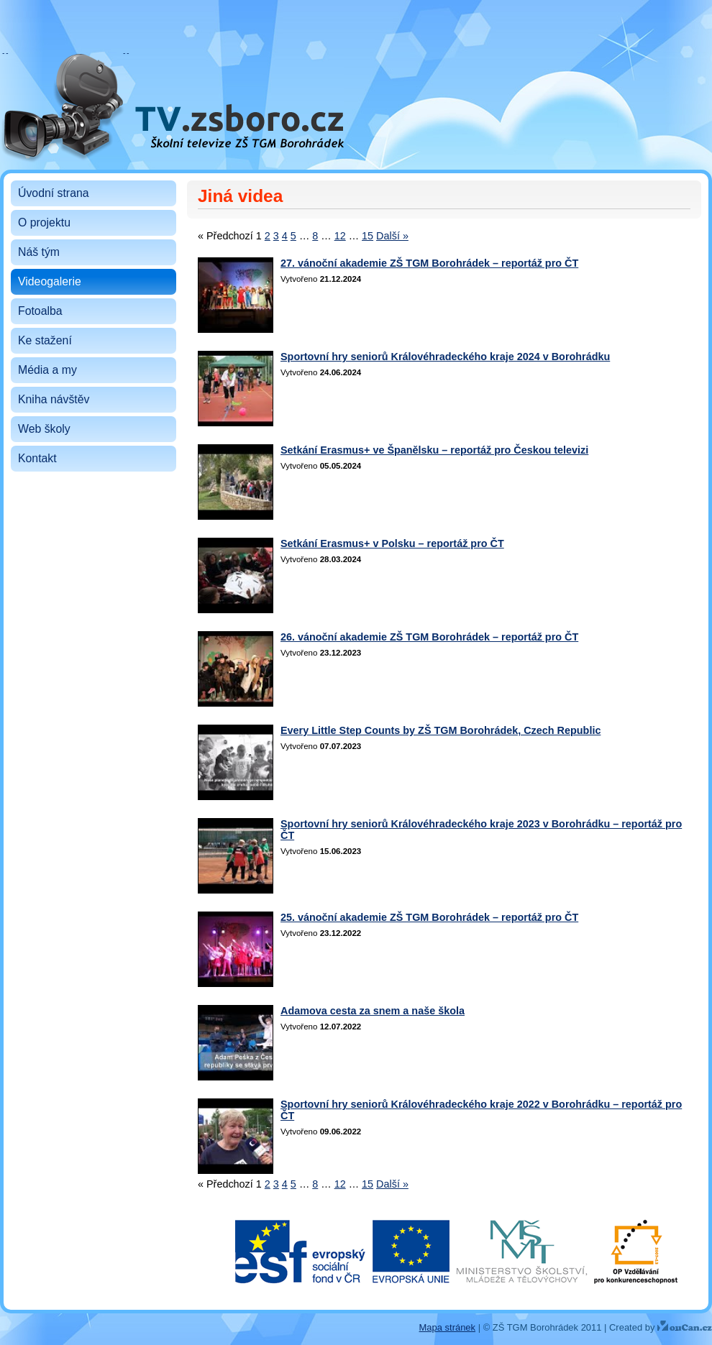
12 (340, 236)
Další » (392, 236)
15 (367, 236)
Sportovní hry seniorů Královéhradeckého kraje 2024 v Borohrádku (445, 356)
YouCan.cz (684, 1326)
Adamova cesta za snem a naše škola (372, 1010)
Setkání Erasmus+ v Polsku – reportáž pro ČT (392, 543)
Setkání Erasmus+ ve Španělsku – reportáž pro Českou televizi (434, 450)
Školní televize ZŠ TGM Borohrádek (131, 62)
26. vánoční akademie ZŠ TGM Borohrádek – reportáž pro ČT (429, 637)
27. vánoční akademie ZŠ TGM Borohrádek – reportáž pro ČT (429, 263)
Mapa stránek (447, 1327)
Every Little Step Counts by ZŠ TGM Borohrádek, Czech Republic (440, 730)
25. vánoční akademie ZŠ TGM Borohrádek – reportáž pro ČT (429, 917)
